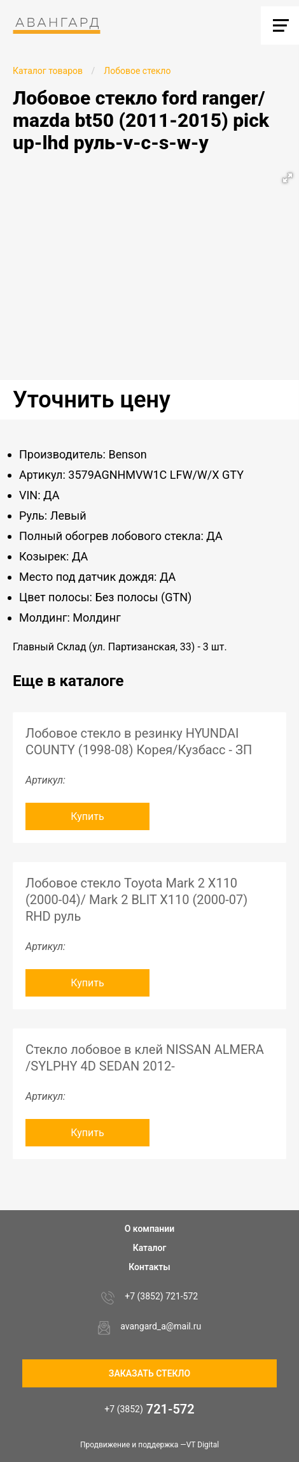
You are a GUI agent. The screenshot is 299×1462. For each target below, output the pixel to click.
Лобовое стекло (137, 71)
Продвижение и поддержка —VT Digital (149, 1444)
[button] (287, 178)
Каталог (150, 1248)
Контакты (149, 1267)
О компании (150, 1229)
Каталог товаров (48, 71)
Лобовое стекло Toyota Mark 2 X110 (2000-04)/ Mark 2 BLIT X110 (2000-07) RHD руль (136, 899)
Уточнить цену (91, 399)
